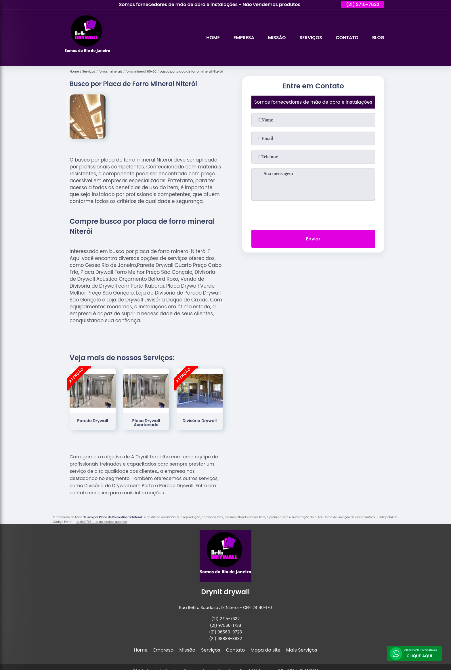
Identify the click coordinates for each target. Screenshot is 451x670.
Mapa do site (265, 650)
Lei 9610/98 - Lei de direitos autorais (101, 522)
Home (212, 37)
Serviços (310, 37)
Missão (276, 37)
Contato (346, 37)
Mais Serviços (301, 650)
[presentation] (313, 214)
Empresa (243, 37)
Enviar (313, 239)
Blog (378, 37)
